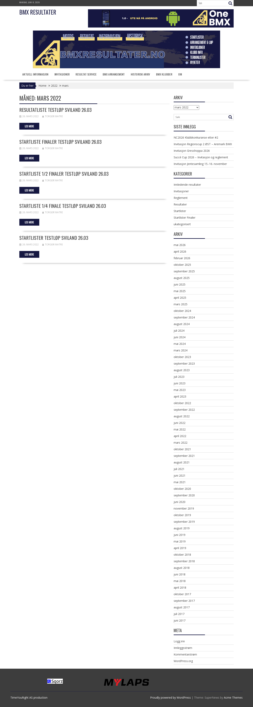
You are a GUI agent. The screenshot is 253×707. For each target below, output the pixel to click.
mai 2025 (180, 291)
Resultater (180, 204)
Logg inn (179, 641)
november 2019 (184, 508)
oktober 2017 (182, 594)
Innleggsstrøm (183, 648)
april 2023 (180, 396)
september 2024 (184, 317)
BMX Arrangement (114, 74)
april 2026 (180, 251)
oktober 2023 (182, 357)
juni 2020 (179, 502)
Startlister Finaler (184, 217)
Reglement (181, 198)
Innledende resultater (187, 184)
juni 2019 (179, 535)
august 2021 (182, 462)
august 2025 (182, 278)
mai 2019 (180, 541)
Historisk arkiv (140, 74)
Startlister (180, 211)
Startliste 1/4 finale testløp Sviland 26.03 (62, 205)
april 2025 (180, 297)
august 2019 (182, 528)
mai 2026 (180, 245)
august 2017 (182, 607)
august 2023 (182, 370)
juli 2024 (179, 330)
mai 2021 (180, 482)
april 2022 (180, 436)
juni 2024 (179, 337)
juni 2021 (179, 475)
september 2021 (184, 456)
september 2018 (184, 561)
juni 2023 (179, 383)
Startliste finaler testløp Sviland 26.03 (60, 141)
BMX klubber (164, 74)
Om (180, 74)
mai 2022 (180, 429)
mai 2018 (180, 581)
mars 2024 (180, 350)
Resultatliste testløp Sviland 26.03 (55, 109)
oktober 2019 (182, 515)
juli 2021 (179, 469)
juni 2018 (179, 574)
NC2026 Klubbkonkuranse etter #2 (196, 137)
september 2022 (184, 410)
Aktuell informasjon (35, 74)
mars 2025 (180, 304)
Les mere (29, 126)
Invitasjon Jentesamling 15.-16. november (200, 164)
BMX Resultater (37, 12)
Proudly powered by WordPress (170, 697)
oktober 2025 (182, 265)
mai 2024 (180, 344)
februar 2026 (182, 258)
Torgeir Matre (52, 116)
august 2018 (182, 568)
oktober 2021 (182, 449)
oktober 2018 (182, 554)
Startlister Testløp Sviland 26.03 (53, 237)
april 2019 (180, 548)
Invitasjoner (62, 74)
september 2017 (184, 601)
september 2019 (184, 522)
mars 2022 (180, 442)
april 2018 (180, 587)
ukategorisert (182, 224)
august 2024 (182, 324)
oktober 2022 (182, 403)
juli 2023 (179, 377)
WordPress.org (183, 661)
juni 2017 (179, 620)
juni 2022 (179, 423)
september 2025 (184, 271)
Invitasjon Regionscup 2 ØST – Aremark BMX (203, 144)
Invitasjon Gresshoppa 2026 (192, 151)
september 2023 (184, 363)
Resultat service (86, 74)
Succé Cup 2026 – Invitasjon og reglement (201, 157)
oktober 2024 (182, 311)
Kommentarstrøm (185, 654)
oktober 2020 (182, 489)
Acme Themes (233, 697)
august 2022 (182, 416)
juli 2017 (179, 614)
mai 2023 (180, 390)
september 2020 (184, 495)
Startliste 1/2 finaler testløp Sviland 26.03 (64, 173)
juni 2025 (179, 284)
